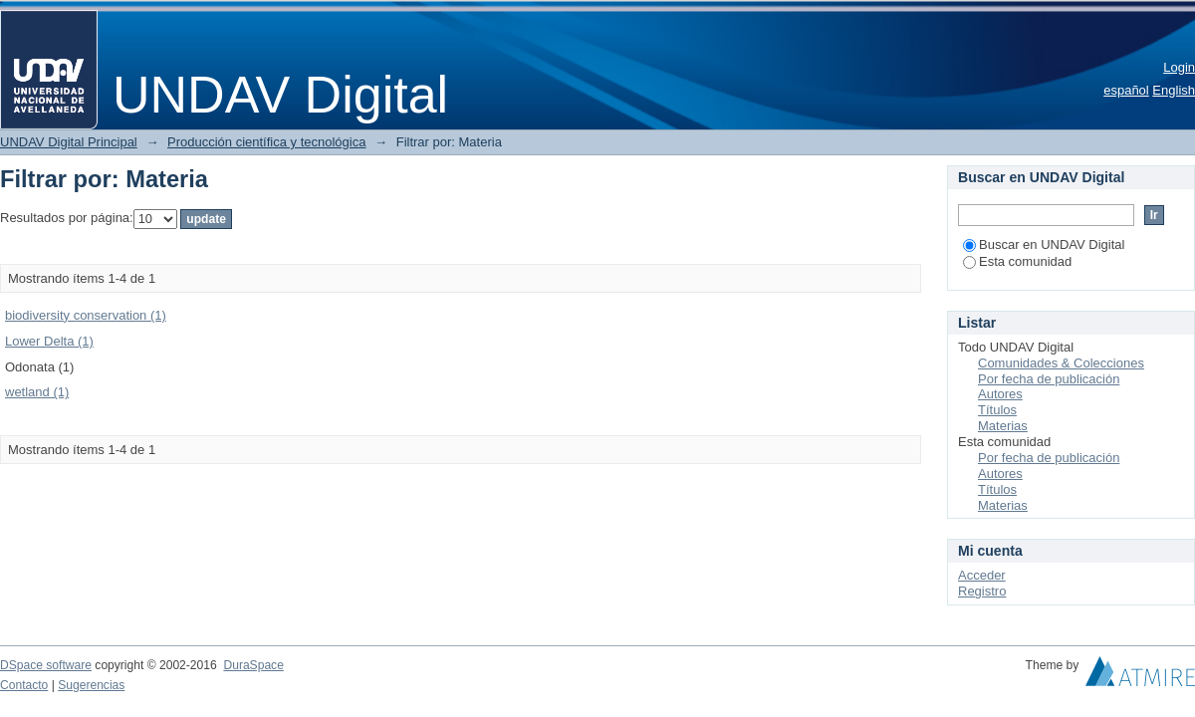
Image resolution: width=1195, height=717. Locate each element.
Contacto (24, 685)
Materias (1003, 425)
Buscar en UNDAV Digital (1043, 244)
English (1173, 90)
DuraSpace (253, 665)
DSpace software (46, 665)
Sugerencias (91, 685)
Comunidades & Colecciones (1061, 363)
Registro (982, 591)
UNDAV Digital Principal (68, 141)
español (1126, 90)
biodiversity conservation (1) (85, 315)
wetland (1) (37, 391)
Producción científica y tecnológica (266, 141)
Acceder (982, 575)
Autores (1000, 393)
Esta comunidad (1017, 261)
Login (1179, 67)
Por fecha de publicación (1048, 378)
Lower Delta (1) (49, 341)
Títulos (997, 409)
